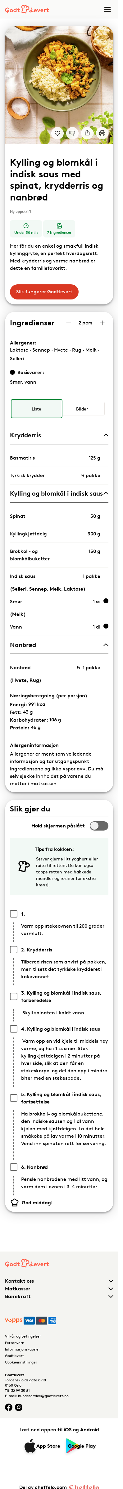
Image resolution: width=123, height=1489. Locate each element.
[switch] (99, 826)
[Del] (87, 133)
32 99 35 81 (20, 1390)
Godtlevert (14, 1355)
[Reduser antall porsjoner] (68, 323)
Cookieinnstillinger (21, 1362)
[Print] (102, 133)
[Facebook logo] (8, 1407)
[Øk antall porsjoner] (102, 323)
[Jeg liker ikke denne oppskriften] (72, 133)
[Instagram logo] (18, 1407)
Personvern (14, 1342)
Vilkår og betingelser (23, 1336)
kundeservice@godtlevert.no (43, 1395)
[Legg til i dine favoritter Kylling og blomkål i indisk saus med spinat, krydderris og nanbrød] (57, 133)
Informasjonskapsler (22, 1349)
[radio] (36, 408)
